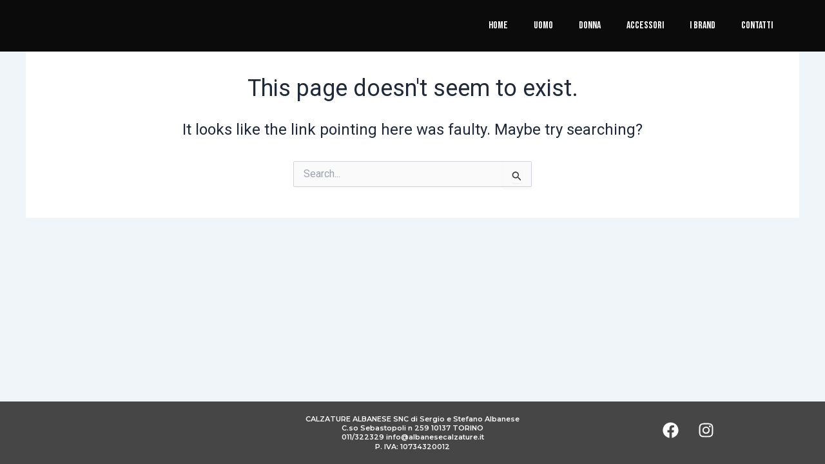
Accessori (645, 25)
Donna (590, 25)
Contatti (757, 25)
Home (498, 25)
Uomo (543, 25)
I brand (702, 25)
